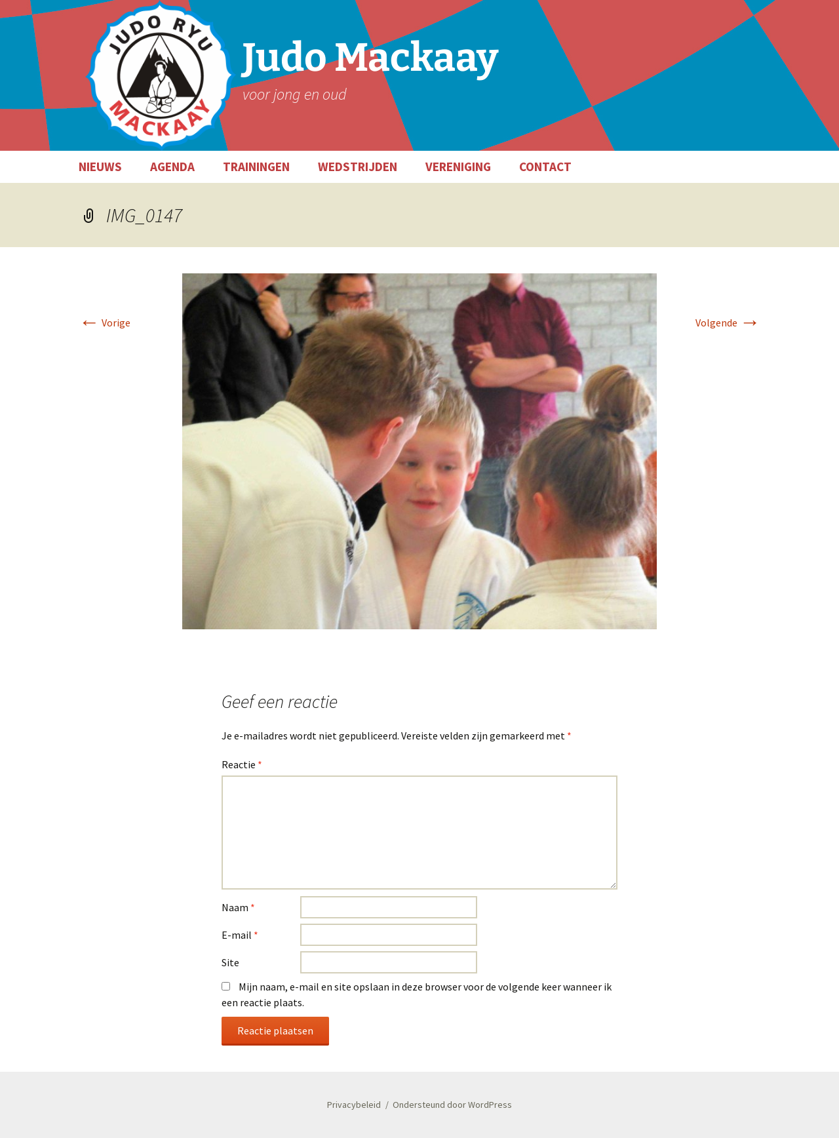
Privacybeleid (354, 1104)
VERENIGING (458, 166)
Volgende (727, 322)
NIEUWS (100, 166)
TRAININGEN (256, 166)
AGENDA (172, 166)
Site (230, 962)
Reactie (242, 764)
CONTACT (545, 166)
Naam (238, 907)
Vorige (104, 322)
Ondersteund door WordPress (452, 1104)
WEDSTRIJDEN (357, 166)
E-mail (240, 934)
